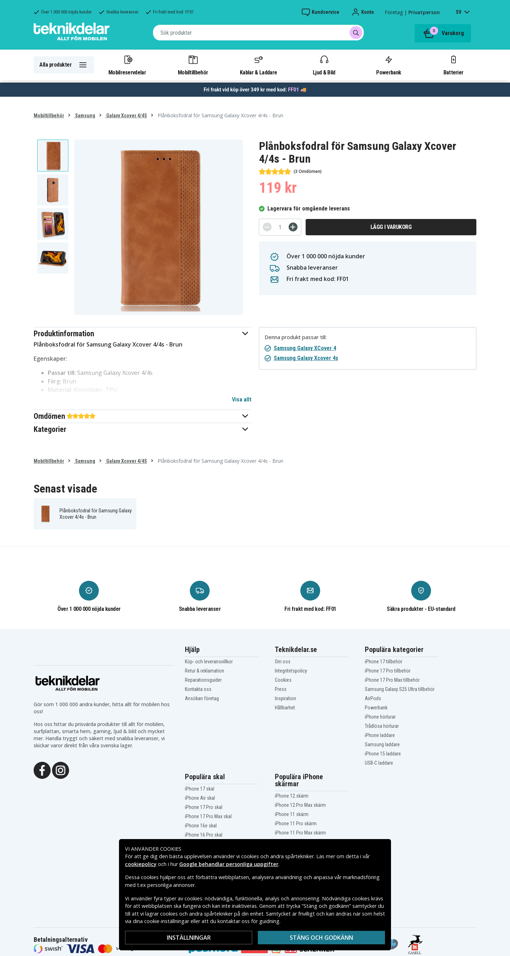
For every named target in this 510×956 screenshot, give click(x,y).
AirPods (373, 698)
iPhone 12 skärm (291, 796)
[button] (142, 333)
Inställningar (189, 937)
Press (281, 689)
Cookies (283, 680)
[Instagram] (60, 770)
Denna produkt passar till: (296, 337)
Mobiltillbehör (193, 64)
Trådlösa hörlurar (382, 726)
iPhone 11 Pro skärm (296, 823)
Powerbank (388, 64)
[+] (293, 227)
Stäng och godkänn (321, 937)
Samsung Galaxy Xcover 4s (306, 358)
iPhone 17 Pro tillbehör (387, 671)
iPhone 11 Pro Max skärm (300, 833)
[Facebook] (42, 770)
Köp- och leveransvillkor (209, 661)
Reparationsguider (203, 680)
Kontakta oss (198, 689)
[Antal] (280, 227)
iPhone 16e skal (201, 825)
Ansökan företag (202, 698)
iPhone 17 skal (199, 789)
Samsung (84, 115)
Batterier (453, 64)
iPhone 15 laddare (383, 754)
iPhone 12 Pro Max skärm (300, 805)
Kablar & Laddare (258, 64)
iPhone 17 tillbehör (383, 661)
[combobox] (258, 32)
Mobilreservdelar (127, 64)
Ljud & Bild (324, 64)
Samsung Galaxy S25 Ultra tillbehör (400, 689)
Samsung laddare (382, 744)
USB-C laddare (379, 763)
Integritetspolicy (291, 671)
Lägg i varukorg (391, 227)
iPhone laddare (380, 735)
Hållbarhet (285, 707)
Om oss (282, 661)
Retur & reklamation (204, 671)
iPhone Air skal (200, 798)
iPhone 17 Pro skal (203, 807)
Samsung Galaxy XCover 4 (305, 348)
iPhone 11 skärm (291, 814)
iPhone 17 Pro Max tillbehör (392, 680)
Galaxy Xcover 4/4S (126, 115)
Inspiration (285, 698)
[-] (267, 227)
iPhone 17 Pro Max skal (208, 816)
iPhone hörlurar (380, 717)
